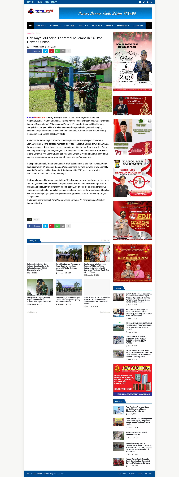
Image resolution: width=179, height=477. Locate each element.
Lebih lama (104, 312)
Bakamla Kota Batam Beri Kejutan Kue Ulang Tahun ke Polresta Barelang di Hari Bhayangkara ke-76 (38, 267)
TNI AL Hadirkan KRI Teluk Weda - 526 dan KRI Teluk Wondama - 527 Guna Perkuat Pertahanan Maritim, (97, 301)
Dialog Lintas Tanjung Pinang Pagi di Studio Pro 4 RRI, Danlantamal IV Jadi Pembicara (39, 300)
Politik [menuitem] (82, 25)
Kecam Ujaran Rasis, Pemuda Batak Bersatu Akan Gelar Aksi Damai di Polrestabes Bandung (138, 461)
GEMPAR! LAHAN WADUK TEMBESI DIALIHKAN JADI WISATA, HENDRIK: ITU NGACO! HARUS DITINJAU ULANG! (139, 326)
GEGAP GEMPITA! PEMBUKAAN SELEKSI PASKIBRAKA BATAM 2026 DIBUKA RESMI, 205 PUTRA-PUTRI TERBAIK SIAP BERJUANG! (139, 354)
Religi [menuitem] (108, 25)
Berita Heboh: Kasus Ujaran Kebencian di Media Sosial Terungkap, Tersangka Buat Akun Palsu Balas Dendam (139, 313)
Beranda (30, 33)
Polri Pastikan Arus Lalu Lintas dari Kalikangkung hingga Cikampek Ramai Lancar (137, 409)
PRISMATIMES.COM (40, 474)
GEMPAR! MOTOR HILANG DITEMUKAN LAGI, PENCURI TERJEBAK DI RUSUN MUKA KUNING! (136, 340)
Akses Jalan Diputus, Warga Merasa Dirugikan (136, 433)
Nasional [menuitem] (40, 25)
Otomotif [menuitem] (138, 25)
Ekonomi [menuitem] (96, 25)
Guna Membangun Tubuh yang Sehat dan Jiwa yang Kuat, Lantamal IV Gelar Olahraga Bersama (68, 267)
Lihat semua (105, 240)
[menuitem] (30, 25)
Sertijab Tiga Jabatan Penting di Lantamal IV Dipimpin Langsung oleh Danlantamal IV (68, 300)
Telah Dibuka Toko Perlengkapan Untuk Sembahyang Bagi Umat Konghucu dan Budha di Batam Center (139, 422)
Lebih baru (32, 312)
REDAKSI (39, 2)
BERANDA (30, 2)
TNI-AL (38, 33)
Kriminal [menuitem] (54, 25)
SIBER (47, 2)
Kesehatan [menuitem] (122, 25)
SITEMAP (54, 2)
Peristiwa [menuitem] (69, 25)
